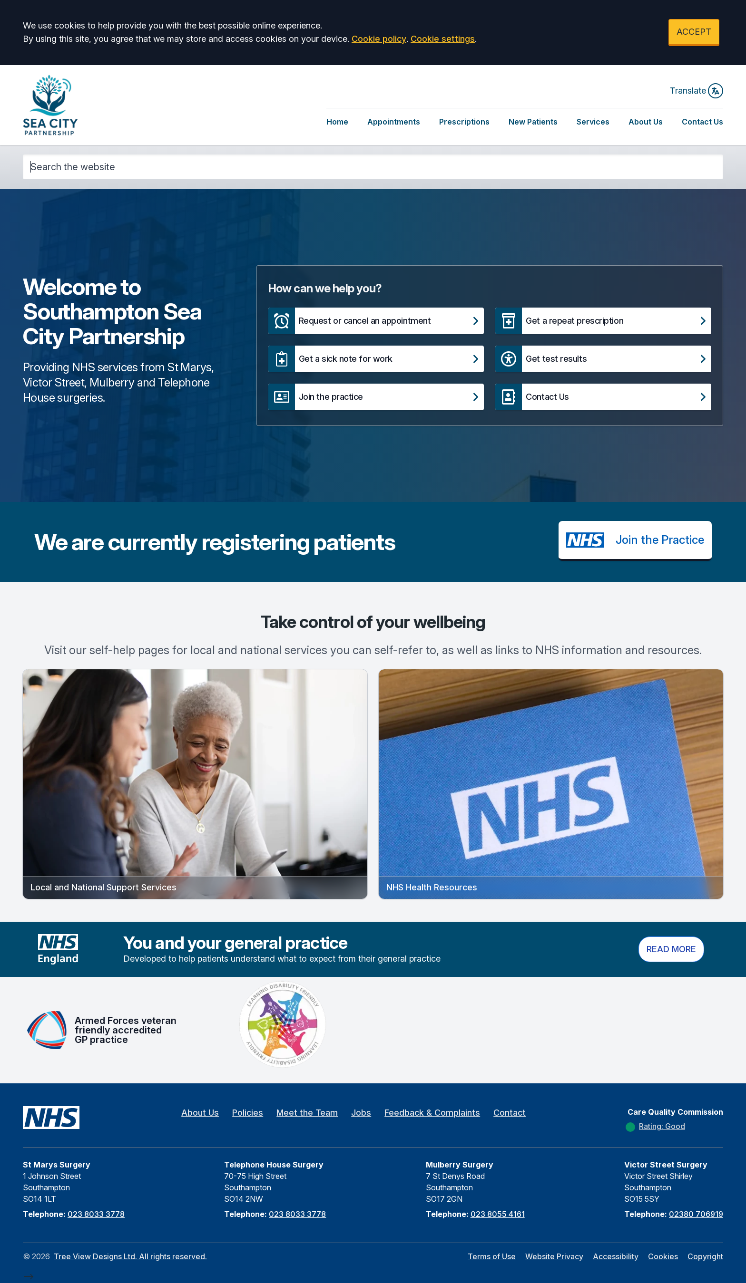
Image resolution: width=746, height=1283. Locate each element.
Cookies (663, 1256)
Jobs (361, 1113)
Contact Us (702, 121)
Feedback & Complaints (432, 1113)
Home (337, 121)
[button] (376, 321)
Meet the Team (307, 1113)
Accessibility (615, 1256)
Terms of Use (492, 1256)
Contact (509, 1113)
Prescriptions (464, 121)
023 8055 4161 (498, 1214)
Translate (696, 90)
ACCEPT (694, 32)
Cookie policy (379, 39)
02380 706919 (696, 1214)
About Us (645, 121)
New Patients (533, 121)
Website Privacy (554, 1256)
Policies (247, 1113)
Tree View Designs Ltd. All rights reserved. (130, 1256)
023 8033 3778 (96, 1214)
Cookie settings (443, 39)
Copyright (705, 1256)
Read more (671, 949)
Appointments (393, 121)
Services (593, 121)
